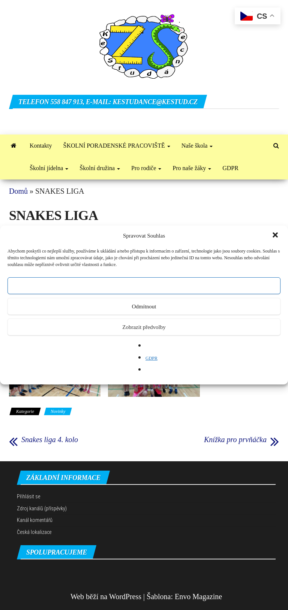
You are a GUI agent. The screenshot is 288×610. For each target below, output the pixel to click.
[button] (276, 235)
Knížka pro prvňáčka (235, 439)
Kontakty (41, 145)
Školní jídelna (49, 168)
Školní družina (100, 168)
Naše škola (197, 145)
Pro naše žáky (191, 168)
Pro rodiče (146, 168)
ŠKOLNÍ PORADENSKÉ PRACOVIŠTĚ (116, 145)
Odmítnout (144, 306)
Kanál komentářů (34, 520)
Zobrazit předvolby (143, 327)
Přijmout (144, 286)
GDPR (152, 358)
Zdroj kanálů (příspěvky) (42, 508)
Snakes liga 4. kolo (49, 439)
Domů (18, 191)
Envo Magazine (198, 596)
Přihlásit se (28, 496)
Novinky (58, 411)
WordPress (125, 596)
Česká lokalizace (34, 532)
